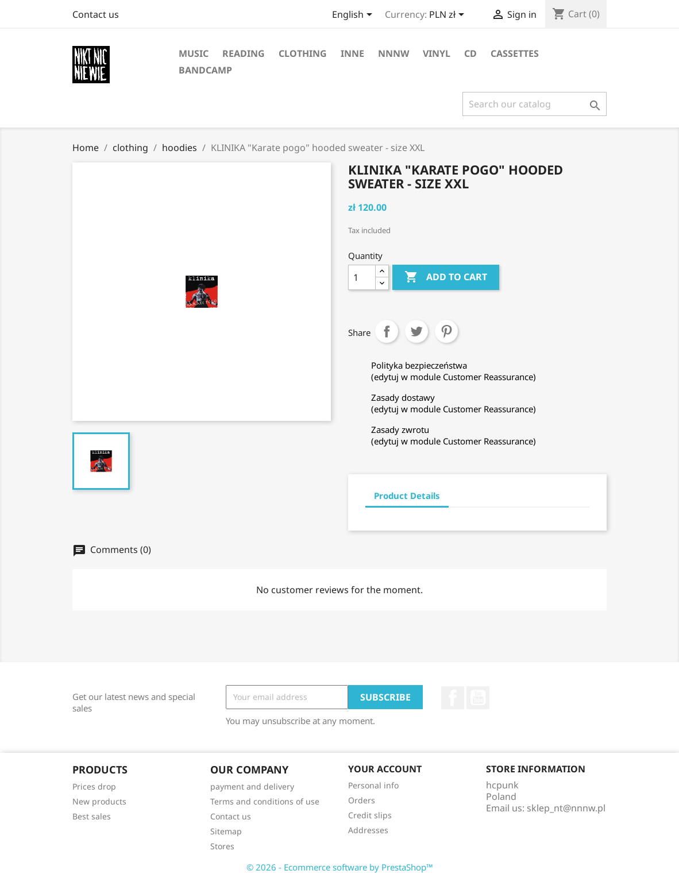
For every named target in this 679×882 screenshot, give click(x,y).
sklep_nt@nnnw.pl (566, 808)
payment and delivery (252, 786)
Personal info (373, 785)
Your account (385, 769)
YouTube (477, 697)
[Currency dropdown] (448, 15)
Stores (222, 846)
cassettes (515, 53)
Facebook (452, 697)
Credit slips (370, 815)
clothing (303, 53)
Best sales (91, 816)
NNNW (393, 53)
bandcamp (205, 70)
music (194, 53)
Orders (361, 800)
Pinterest (446, 331)
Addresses (368, 830)
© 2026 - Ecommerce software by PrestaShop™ (339, 867)
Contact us (95, 14)
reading (243, 53)
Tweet (416, 331)
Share (386, 331)
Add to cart (445, 277)
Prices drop (94, 786)
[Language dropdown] (354, 15)
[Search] (534, 104)
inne (352, 53)
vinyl (436, 53)
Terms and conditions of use (264, 801)
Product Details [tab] (407, 495)
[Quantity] (362, 277)
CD (470, 53)
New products (99, 801)
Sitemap (226, 831)
